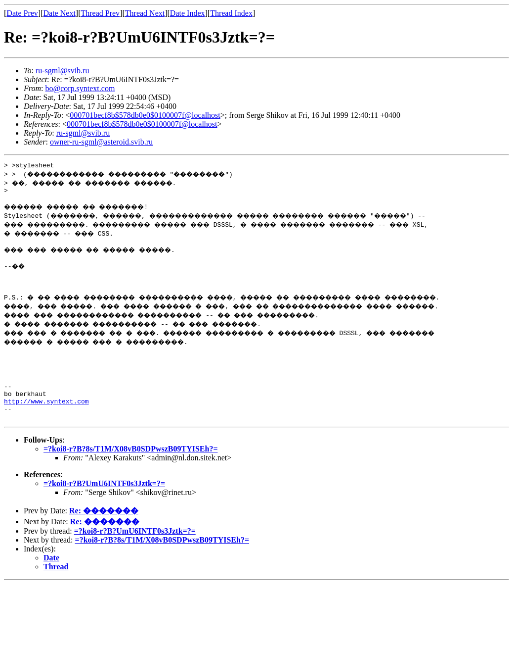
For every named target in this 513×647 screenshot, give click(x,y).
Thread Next (145, 13)
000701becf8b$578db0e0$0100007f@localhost (145, 115)
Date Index (187, 13)
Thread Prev (100, 13)
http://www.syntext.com (46, 424)
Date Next (59, 13)
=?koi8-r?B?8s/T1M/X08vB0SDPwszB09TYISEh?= (130, 475)
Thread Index (231, 13)
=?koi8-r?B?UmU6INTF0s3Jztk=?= (104, 510)
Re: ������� (103, 537)
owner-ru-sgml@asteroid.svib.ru (101, 142)
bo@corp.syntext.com (80, 88)
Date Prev (22, 13)
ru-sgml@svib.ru (62, 70)
